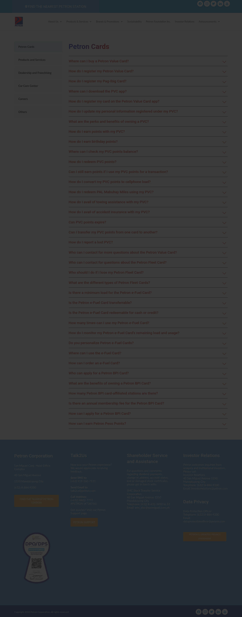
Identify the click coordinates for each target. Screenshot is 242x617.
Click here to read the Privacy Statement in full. (121, 315)
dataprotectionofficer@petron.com (106, 305)
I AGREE (121, 338)
